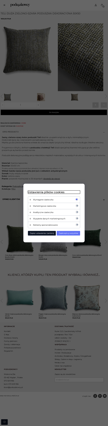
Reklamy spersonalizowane (45, 225)
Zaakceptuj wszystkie (68, 233)
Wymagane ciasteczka (43, 200)
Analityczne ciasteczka (43, 212)
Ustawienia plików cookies (46, 192)
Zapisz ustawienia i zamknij (42, 233)
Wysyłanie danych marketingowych (49, 219)
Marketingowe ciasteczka (44, 206)
